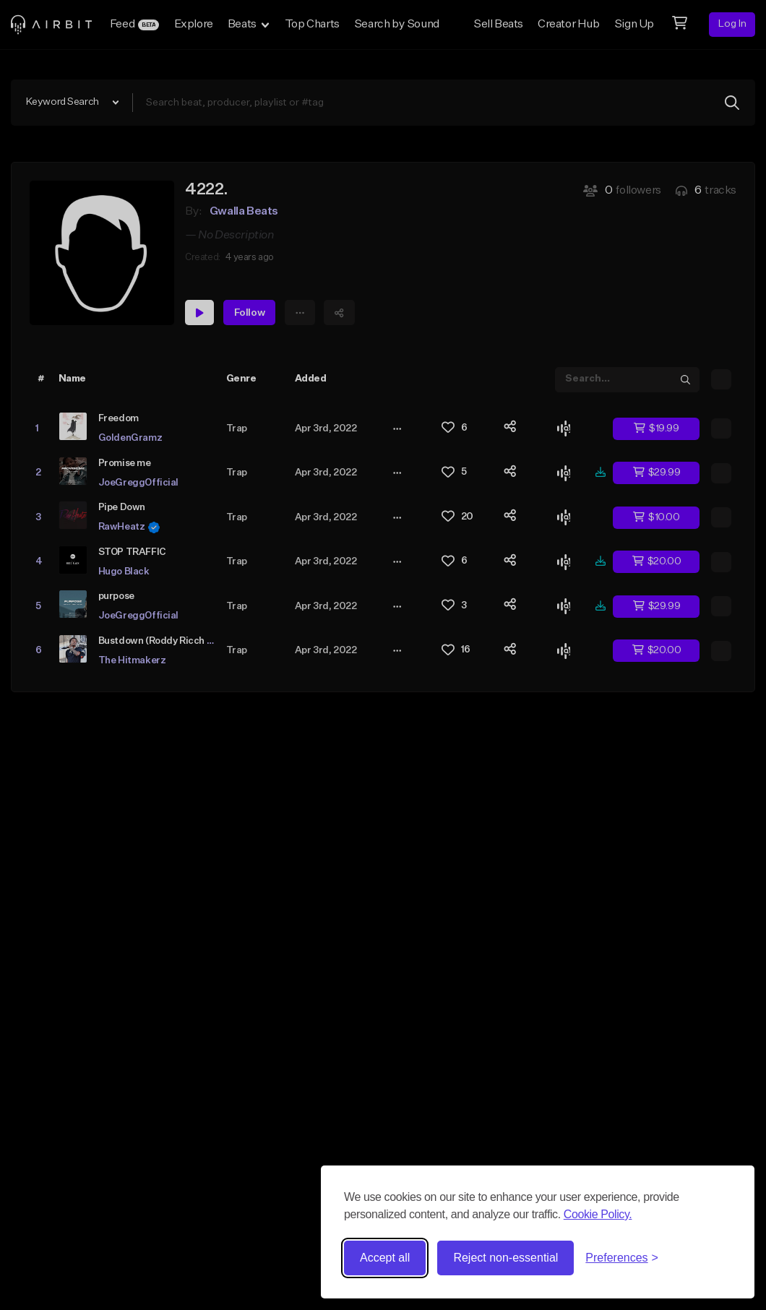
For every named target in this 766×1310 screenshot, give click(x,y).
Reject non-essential (505, 1257)
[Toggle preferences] (621, 1257)
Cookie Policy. (598, 1214)
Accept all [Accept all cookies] (385, 1257)
